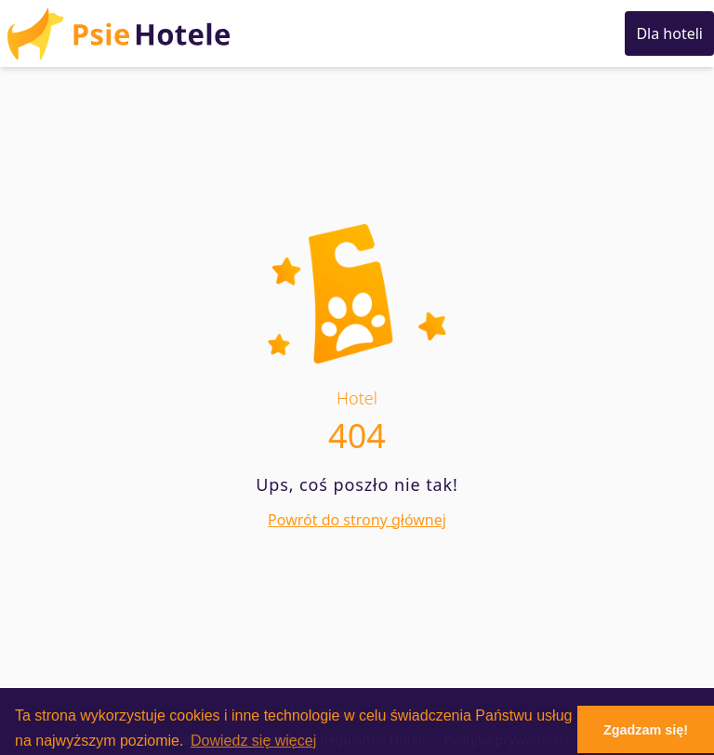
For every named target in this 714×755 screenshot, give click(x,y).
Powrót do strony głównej (357, 520)
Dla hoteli (669, 33)
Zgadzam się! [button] (645, 729)
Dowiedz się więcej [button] (253, 740)
